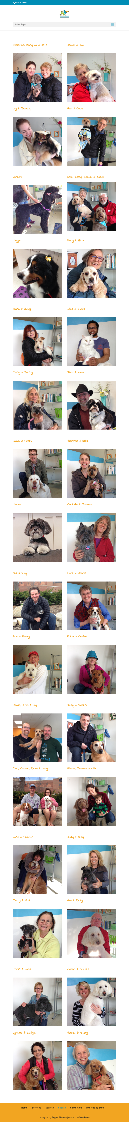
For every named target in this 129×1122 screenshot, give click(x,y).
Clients (62, 1107)
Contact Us (76, 1107)
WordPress (84, 1117)
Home (24, 1107)
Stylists (50, 1107)
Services (36, 1107)
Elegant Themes (59, 1117)
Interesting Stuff (95, 1107)
